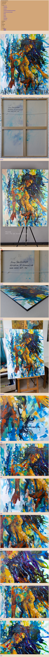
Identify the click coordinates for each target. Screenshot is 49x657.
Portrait (5, 13)
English (5, 29)
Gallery (3, 5)
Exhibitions (3, 21)
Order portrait (4, 3)
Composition (5, 7)
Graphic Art (5, 19)
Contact (3, 25)
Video (3, 22)
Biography (3, 24)
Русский (5, 28)
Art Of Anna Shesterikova (4, 0)
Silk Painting (5, 18)
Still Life (5, 16)
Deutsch (5, 30)
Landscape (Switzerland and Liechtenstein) (9, 10)
